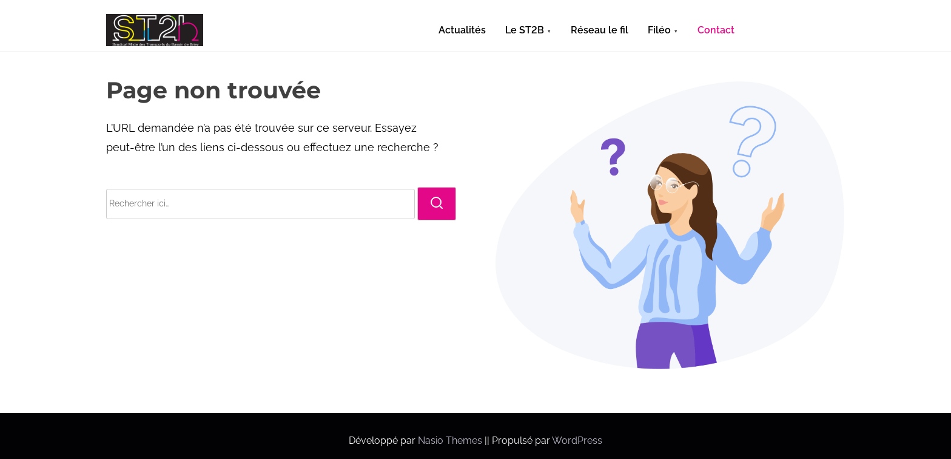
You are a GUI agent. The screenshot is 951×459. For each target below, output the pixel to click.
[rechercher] (436, 203)
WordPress (577, 440)
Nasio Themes (451, 440)
